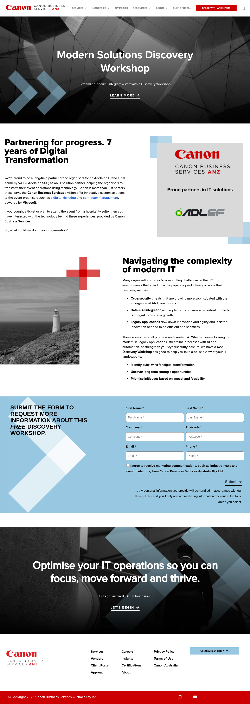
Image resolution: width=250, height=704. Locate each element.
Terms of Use (163, 659)
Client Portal (182, 8)
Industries (99, 8)
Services (77, 8)
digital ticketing (64, 198)
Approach (121, 8)
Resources (140, 8)
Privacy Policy (164, 652)
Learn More (122, 95)
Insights (127, 659)
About (160, 8)
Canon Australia (166, 665)
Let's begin (122, 607)
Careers (128, 652)
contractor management (100, 198)
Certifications (131, 665)
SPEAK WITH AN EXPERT (216, 8)
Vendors (97, 659)
